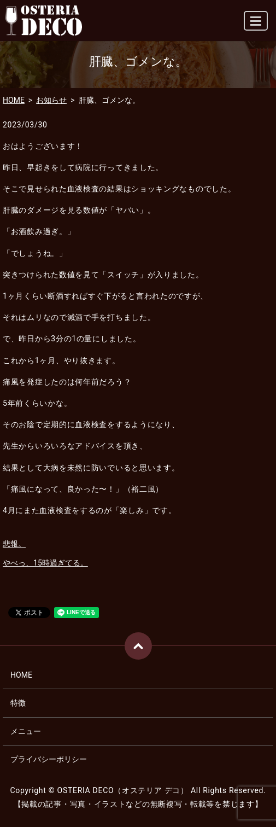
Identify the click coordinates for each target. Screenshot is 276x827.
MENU (256, 25)
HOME (14, 100)
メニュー (25, 731)
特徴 (18, 702)
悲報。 (14, 543)
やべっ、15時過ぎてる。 (45, 562)
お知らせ (51, 100)
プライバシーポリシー (48, 759)
